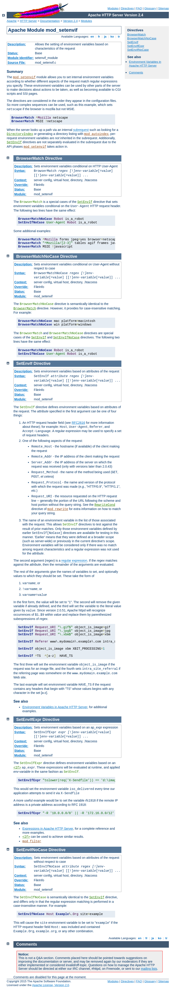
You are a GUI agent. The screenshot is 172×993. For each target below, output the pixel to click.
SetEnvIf (14, 142)
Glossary (150, 8)
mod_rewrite (57, 509)
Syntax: (20, 170)
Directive (53, 158)
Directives (127, 8)
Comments (136, 72)
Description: (17, 44)
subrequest (81, 130)
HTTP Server (28, 21)
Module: (20, 194)
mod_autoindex (96, 134)
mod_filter (31, 841)
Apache (12, 21)
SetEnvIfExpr (135, 46)
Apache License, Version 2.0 (50, 985)
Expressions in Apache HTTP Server (47, 828)
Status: (13, 53)
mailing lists (149, 968)
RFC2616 (78, 422)
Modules (113, 8)
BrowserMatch (136, 34)
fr (99, 36)
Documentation (50, 21)
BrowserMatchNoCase (141, 38)
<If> (17, 767)
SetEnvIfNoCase (138, 49)
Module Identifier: (21, 58)
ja (105, 36)
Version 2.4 (70, 21)
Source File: (17, 62)
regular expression (74, 560)
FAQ (139, 8)
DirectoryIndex (20, 134)
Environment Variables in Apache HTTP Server (145, 63)
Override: (21, 185)
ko (112, 36)
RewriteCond (105, 505)
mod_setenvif (24, 77)
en (92, 36)
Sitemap (163, 8)
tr (119, 36)
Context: (20, 180)
